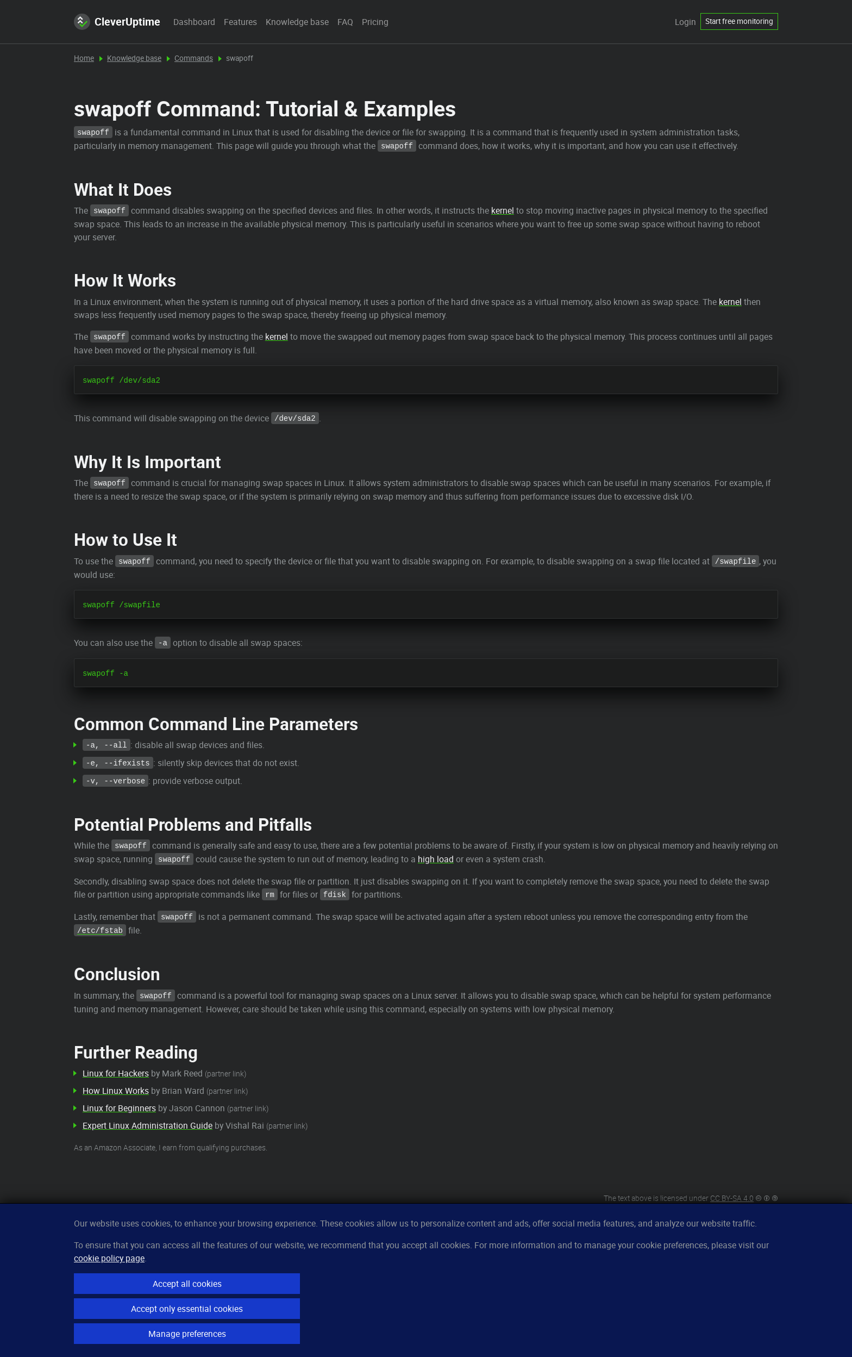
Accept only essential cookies (187, 1309)
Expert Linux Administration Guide (147, 1125)
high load (436, 859)
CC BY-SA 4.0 (732, 1198)
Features (240, 22)
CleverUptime (117, 22)
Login (685, 22)
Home (84, 58)
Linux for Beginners (119, 1108)
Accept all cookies (187, 1284)
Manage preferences (187, 1334)
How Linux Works (116, 1091)
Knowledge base (297, 22)
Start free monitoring (739, 21)
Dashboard (194, 22)
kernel (502, 210)
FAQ (345, 22)
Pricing (375, 22)
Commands (193, 58)
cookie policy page (109, 1258)
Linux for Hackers (116, 1073)
